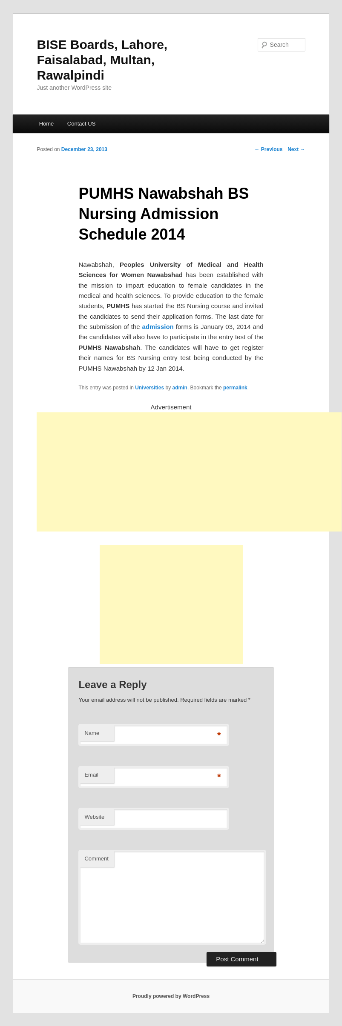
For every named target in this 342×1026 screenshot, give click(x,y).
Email (91, 775)
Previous (269, 149)
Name (91, 733)
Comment (96, 858)
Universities (149, 388)
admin (179, 388)
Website (94, 817)
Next (296, 149)
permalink (235, 388)
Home (46, 123)
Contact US (81, 123)
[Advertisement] (189, 472)
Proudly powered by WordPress (171, 996)
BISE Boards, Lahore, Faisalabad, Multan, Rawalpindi (102, 59)
